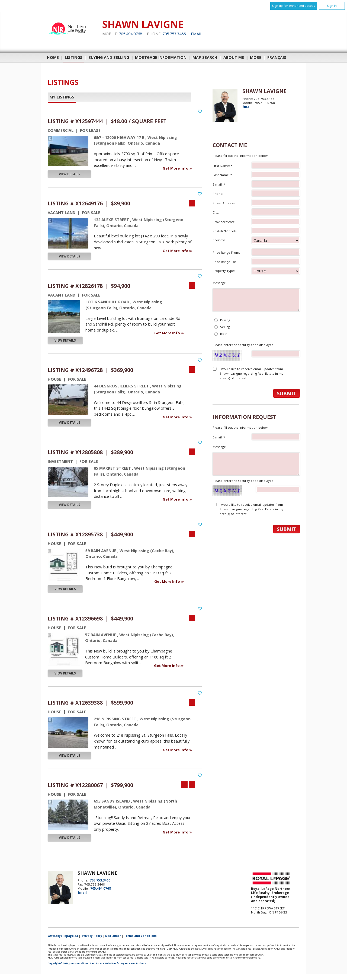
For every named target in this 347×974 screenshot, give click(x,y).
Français (276, 57)
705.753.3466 (174, 33)
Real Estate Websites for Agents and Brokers (118, 963)
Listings (73, 57)
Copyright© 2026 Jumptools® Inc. (68, 963)
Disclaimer (113, 936)
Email (196, 33)
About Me (233, 57)
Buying (225, 320)
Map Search (204, 57)
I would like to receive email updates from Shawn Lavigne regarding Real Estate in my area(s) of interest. (251, 373)
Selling (225, 327)
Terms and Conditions (140, 936)
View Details (69, 174)
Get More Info (176, 168)
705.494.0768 (130, 33)
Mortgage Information (161, 57)
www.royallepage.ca (63, 936)
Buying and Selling (108, 57)
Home (53, 57)
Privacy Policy (92, 936)
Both (223, 334)
